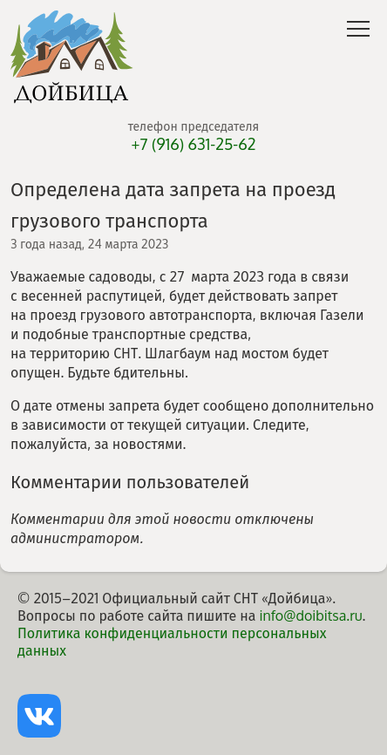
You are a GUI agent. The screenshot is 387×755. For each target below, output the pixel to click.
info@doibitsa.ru (310, 615)
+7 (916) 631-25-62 (193, 143)
